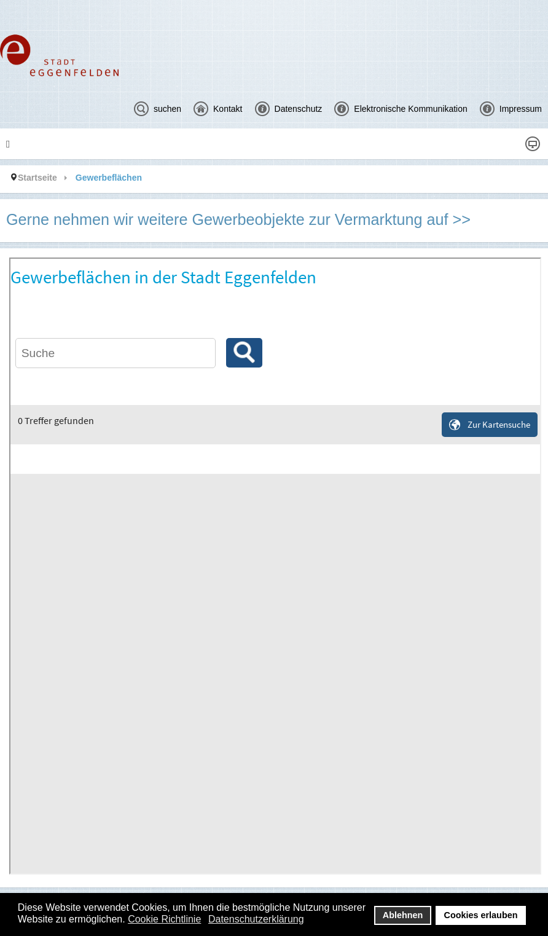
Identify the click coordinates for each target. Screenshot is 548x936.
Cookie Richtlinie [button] (164, 919)
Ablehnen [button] (403, 915)
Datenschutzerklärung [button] (256, 919)
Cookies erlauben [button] (481, 915)
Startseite (37, 178)
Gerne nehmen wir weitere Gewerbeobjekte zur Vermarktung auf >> (238, 219)
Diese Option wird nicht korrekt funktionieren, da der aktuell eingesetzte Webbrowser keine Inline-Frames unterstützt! (275, 566)
